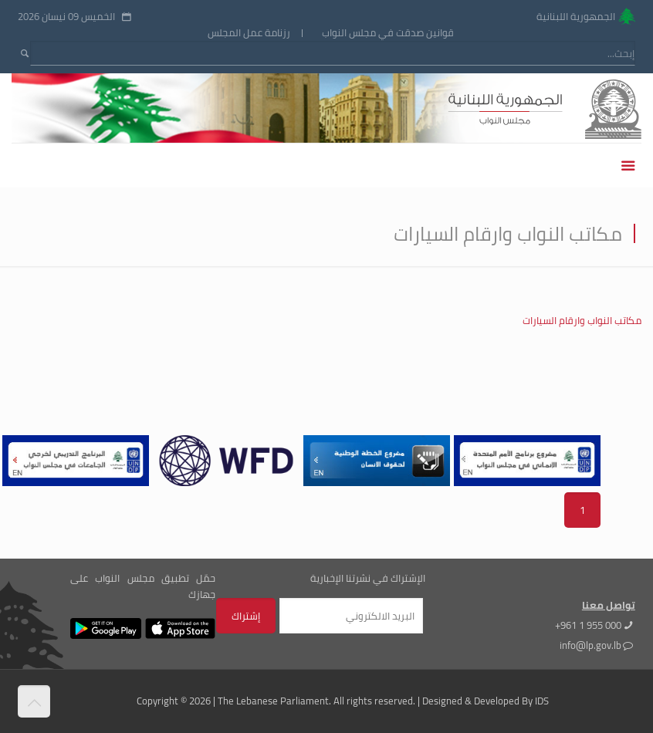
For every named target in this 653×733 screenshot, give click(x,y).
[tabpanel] (224, 460)
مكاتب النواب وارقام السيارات (582, 320)
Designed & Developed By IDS (485, 700)
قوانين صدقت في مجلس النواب (388, 33)
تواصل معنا (608, 605)
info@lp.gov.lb (590, 645)
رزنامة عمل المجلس (249, 33)
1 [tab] (582, 510)
